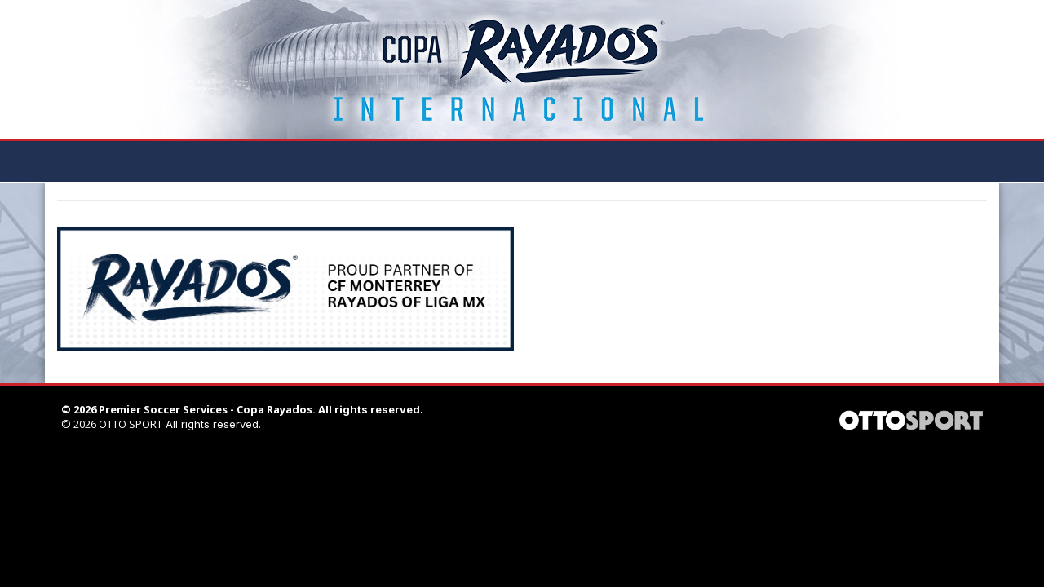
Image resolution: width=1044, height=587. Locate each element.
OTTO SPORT (130, 424)
